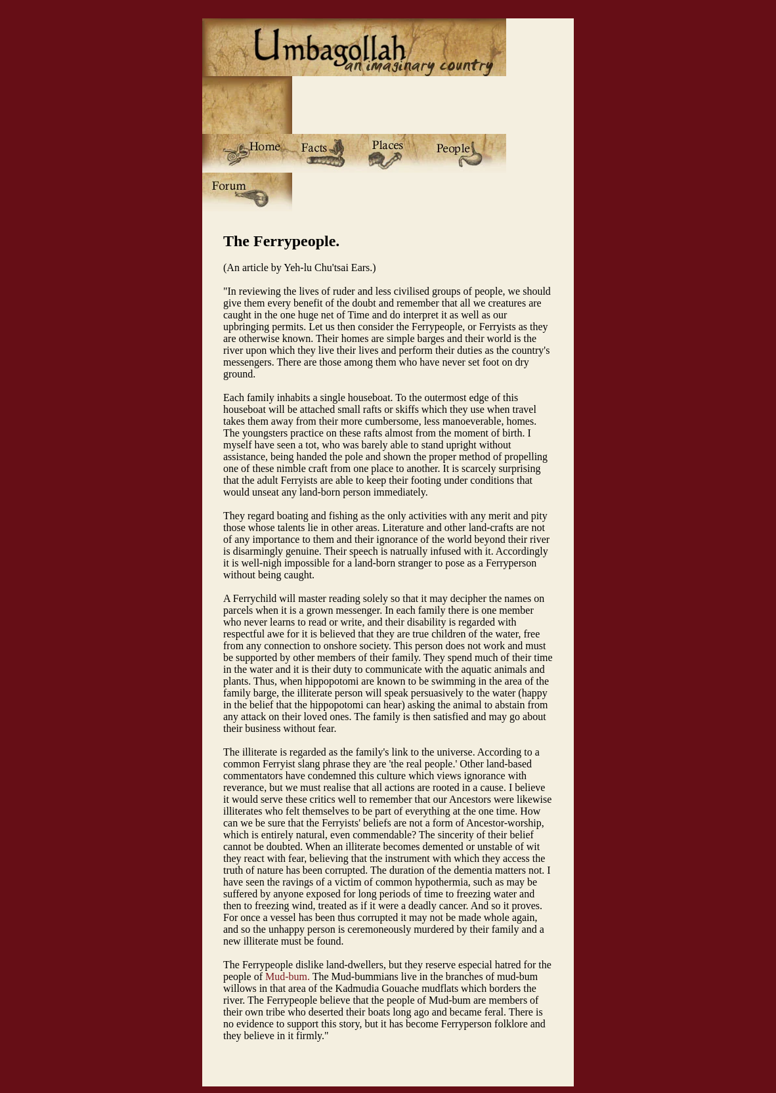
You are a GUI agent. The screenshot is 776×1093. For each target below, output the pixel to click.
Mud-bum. (287, 976)
